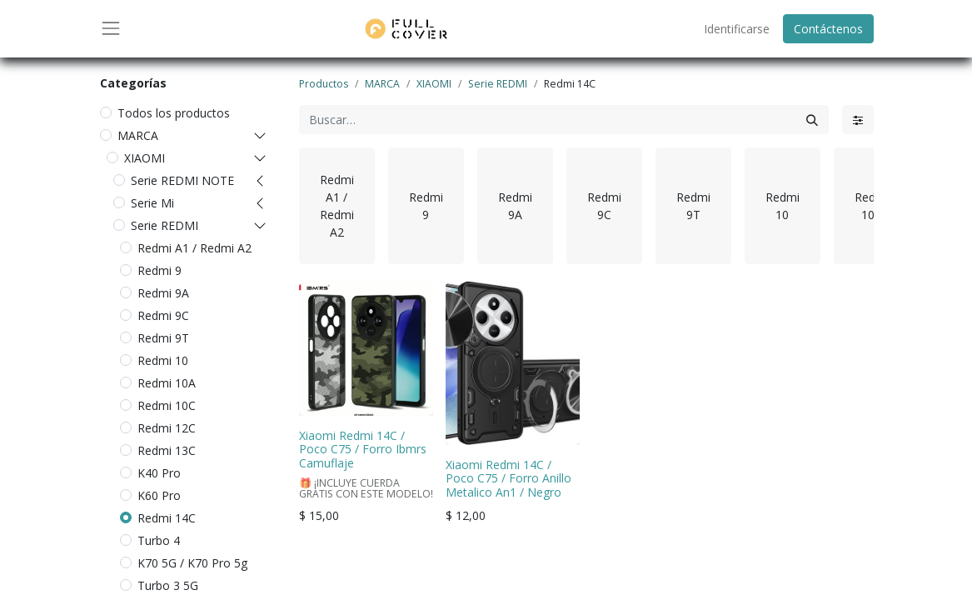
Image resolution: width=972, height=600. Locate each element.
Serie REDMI (164, 225)
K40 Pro (159, 473)
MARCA (137, 135)
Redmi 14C (166, 518)
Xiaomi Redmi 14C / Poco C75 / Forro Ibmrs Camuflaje (362, 450)
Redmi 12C (166, 428)
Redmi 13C (166, 450)
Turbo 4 (158, 540)
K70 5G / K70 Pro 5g (192, 563)
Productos (323, 84)
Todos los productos (173, 113)
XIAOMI (144, 158)
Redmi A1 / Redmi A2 (194, 248)
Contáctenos (828, 29)
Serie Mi (152, 203)
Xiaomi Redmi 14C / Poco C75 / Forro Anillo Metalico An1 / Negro (508, 479)
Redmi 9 (159, 270)
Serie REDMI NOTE (182, 180)
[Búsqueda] (812, 119)
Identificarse (737, 29)
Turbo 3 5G (167, 585)
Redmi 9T (163, 338)
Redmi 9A (163, 293)
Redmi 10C (166, 405)
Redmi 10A (166, 383)
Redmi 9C (163, 315)
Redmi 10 (162, 360)
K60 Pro (159, 495)
